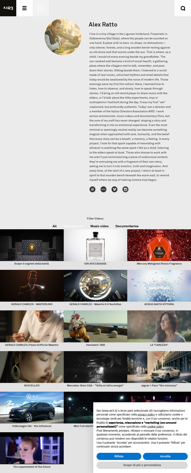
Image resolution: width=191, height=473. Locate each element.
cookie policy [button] (155, 426)
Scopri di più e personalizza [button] (142, 465)
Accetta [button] (165, 456)
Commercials (73, 226)
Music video (99, 226)
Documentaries (126, 226)
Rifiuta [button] (118, 456)
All (55, 226)
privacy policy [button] (146, 414)
